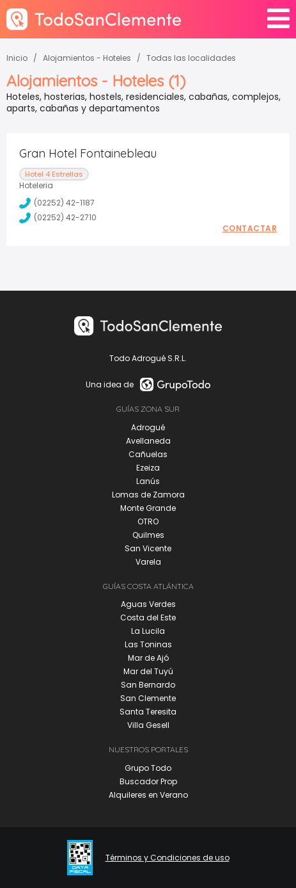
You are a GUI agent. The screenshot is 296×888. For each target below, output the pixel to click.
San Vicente (148, 548)
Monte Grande (148, 508)
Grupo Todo (148, 768)
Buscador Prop (148, 781)
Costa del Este (148, 617)
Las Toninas (148, 644)
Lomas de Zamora (148, 494)
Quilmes (148, 534)
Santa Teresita (148, 711)
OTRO (148, 521)
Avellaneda (148, 440)
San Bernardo (148, 684)
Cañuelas (148, 454)
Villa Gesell (148, 725)
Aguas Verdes (148, 604)
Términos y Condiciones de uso (167, 858)
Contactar (249, 228)
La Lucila (148, 631)
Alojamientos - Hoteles (87, 57)
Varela (148, 561)
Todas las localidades (191, 57)
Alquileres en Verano (148, 794)
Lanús (148, 481)
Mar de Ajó (148, 657)
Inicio (16, 57)
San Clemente (148, 698)
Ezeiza (148, 467)
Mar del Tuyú (148, 671)
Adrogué (148, 427)
